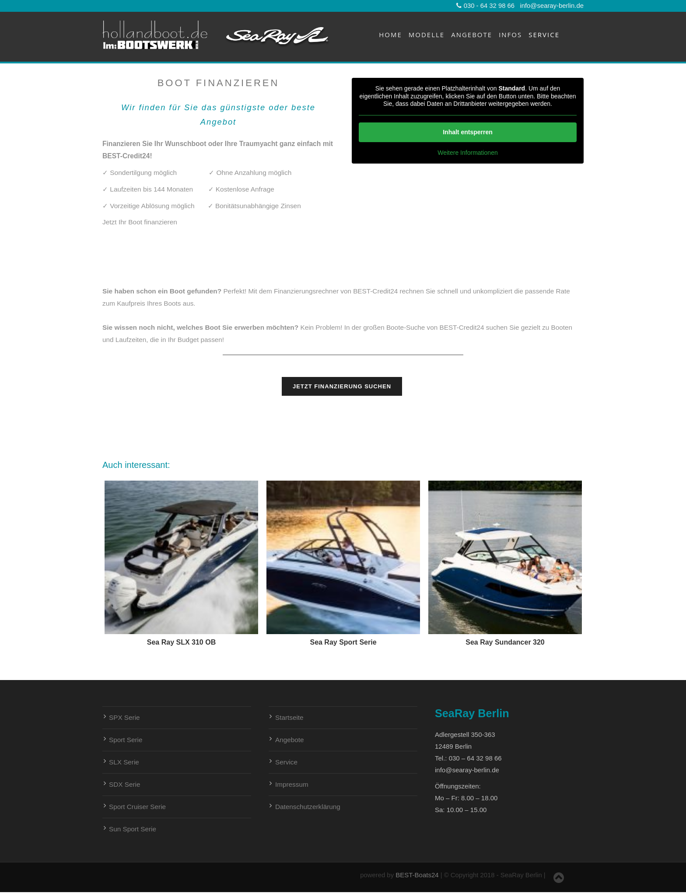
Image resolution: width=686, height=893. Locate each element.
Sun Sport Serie (132, 829)
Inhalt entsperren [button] (468, 131)
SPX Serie (124, 717)
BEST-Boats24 (416, 875)
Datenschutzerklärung (307, 806)
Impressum (291, 784)
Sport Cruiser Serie (137, 806)
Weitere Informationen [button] (467, 152)
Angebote (471, 34)
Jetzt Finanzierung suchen (342, 386)
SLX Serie (124, 762)
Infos (510, 34)
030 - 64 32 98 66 (485, 5)
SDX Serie (124, 784)
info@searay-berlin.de (552, 5)
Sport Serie (126, 739)
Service (544, 34)
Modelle (426, 34)
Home (390, 34)
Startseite (289, 717)
